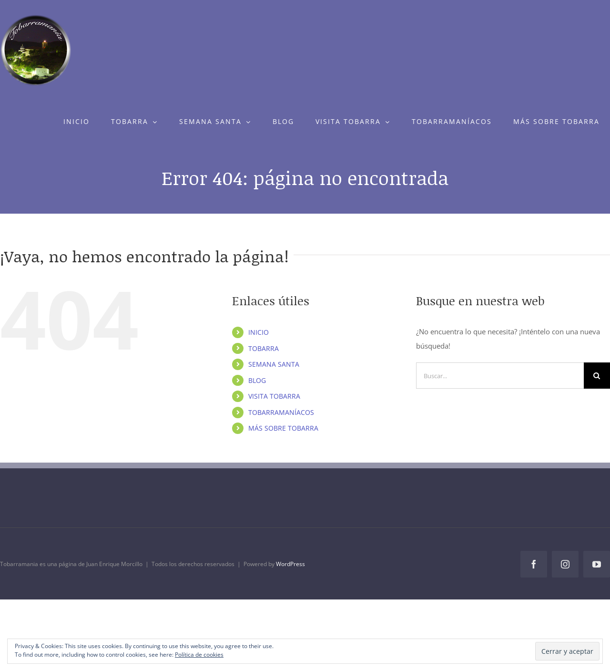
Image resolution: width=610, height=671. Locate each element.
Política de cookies (199, 654)
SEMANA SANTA (273, 364)
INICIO (258, 332)
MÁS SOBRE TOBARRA (283, 428)
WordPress (290, 564)
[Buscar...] (500, 375)
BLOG (257, 380)
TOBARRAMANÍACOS (281, 412)
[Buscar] (597, 375)
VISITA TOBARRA (274, 396)
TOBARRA (263, 348)
